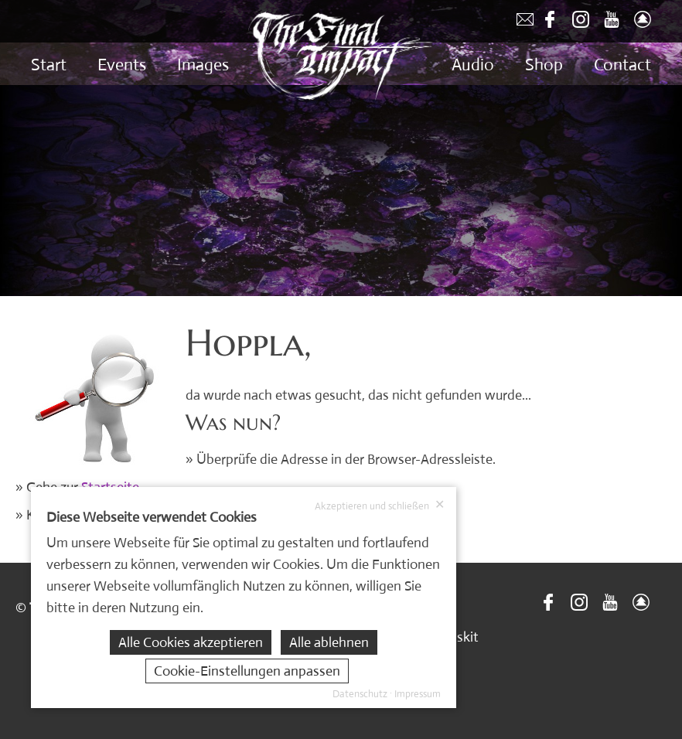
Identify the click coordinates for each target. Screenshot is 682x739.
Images (203, 64)
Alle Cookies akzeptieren (190, 642)
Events (121, 64)
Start (48, 64)
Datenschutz (359, 693)
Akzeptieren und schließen (380, 506)
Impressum (417, 693)
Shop (544, 64)
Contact (622, 64)
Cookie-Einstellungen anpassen (247, 670)
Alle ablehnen (329, 642)
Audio (473, 64)
